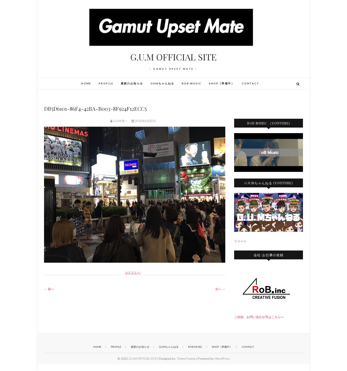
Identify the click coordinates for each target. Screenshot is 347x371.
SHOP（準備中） (221, 83)
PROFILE (106, 83)
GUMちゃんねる (162, 83)
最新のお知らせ (132, 83)
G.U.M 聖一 (119, 121)
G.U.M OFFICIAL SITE (173, 57)
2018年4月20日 (143, 121)
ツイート (240, 241)
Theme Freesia (186, 358)
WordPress (222, 358)
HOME (86, 83)
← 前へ (49, 289)
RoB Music (192, 83)
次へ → (220, 289)
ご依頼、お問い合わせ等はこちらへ (259, 317)
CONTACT (250, 83)
